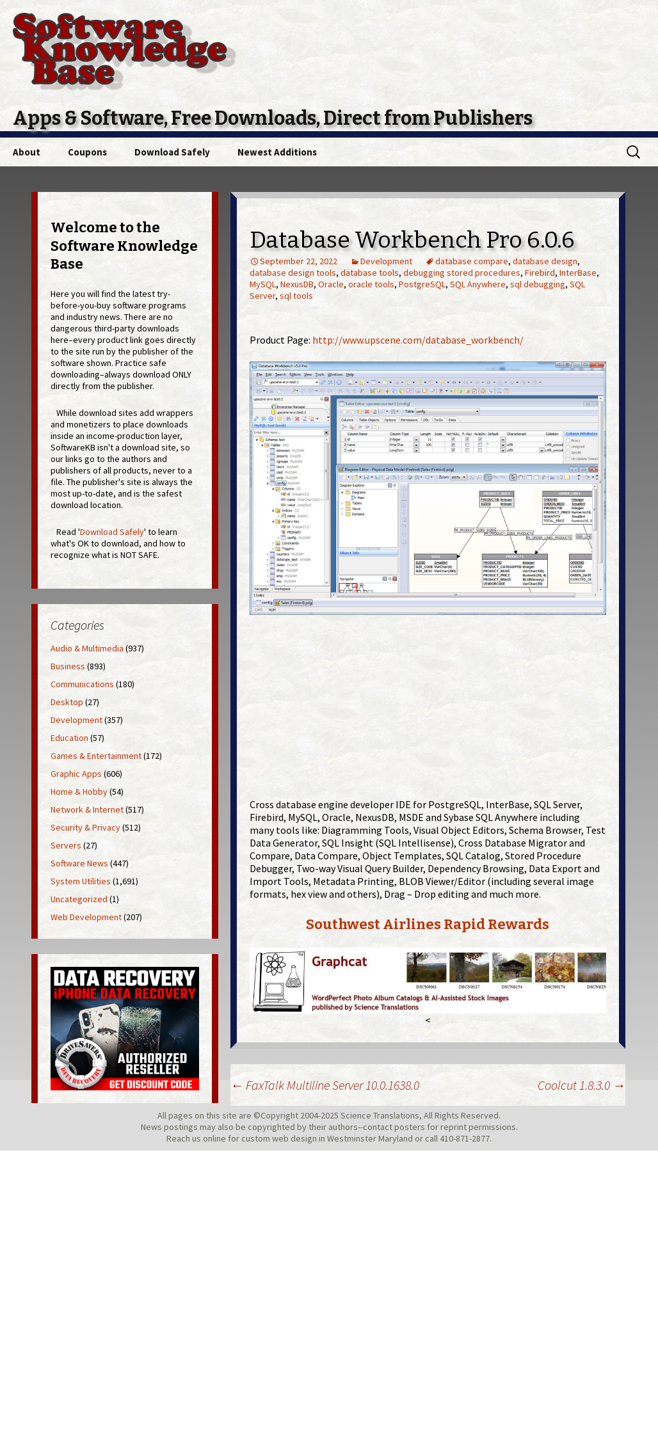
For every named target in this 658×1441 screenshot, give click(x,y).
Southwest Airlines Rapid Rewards (427, 924)
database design (545, 261)
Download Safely (172, 152)
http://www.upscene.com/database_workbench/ (418, 339)
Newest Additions (277, 152)
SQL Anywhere (478, 284)
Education (69, 738)
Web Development (86, 917)
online (214, 1138)
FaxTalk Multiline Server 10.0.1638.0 (324, 1085)
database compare (471, 261)
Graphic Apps (76, 773)
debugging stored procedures (461, 272)
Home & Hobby (79, 791)
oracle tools (371, 284)
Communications (82, 684)
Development (386, 261)
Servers (66, 845)
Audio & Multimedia (87, 648)
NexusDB (297, 284)
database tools (370, 272)
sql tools (296, 295)
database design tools (293, 272)
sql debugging (537, 284)
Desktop (67, 702)
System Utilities (81, 881)
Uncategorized (79, 899)
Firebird (540, 272)
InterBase (578, 272)
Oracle (331, 284)
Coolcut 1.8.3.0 (581, 1085)
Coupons (87, 152)
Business (68, 666)
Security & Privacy (85, 827)
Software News (79, 863)
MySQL (263, 284)
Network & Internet (87, 809)
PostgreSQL (422, 284)
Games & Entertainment (96, 755)
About (26, 152)
